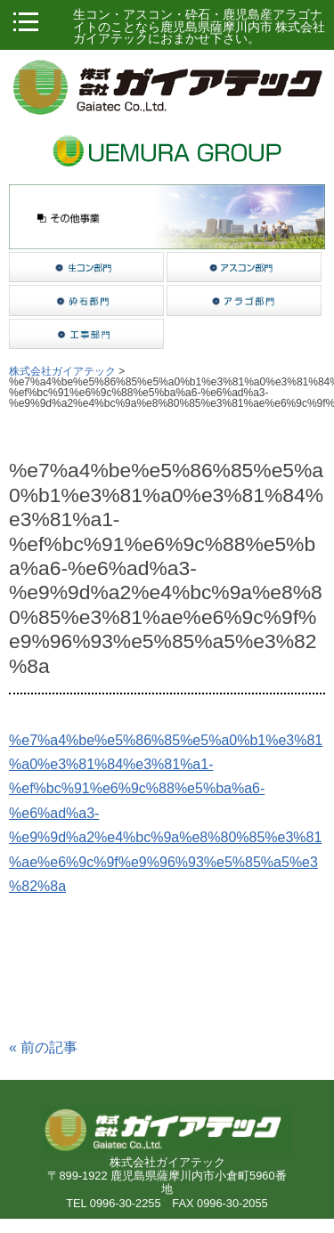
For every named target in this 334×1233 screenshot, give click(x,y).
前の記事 (43, 1047)
